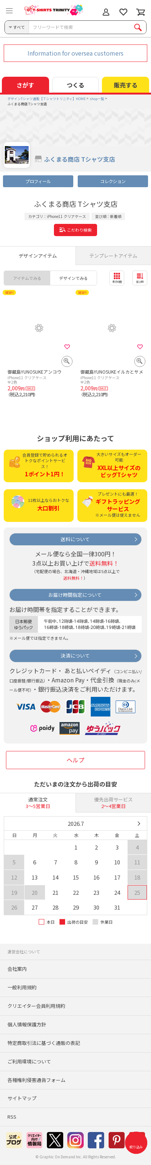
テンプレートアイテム (113, 255)
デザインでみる (73, 278)
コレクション (112, 181)
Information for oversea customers (75, 53)
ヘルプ (75, 759)
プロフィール (38, 181)
